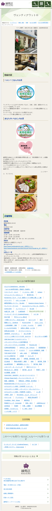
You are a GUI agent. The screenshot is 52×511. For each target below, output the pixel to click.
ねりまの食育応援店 (43, 22)
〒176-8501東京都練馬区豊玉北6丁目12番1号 (14, 480)
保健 (27, 22)
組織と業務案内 (8, 493)
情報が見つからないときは (24, 456)
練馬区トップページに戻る (12, 502)
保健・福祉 (21, 22)
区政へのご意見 (8, 497)
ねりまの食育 (33, 22)
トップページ (13, 22)
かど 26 (34, 444)
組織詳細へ (30, 268)
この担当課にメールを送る (13, 272)
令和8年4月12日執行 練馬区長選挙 (17, 425)
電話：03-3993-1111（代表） (13, 485)
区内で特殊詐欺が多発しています (16, 428)
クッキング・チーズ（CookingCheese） (16, 444)
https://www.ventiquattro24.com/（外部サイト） (18, 246)
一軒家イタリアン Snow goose (14, 447)
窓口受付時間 (8, 489)
